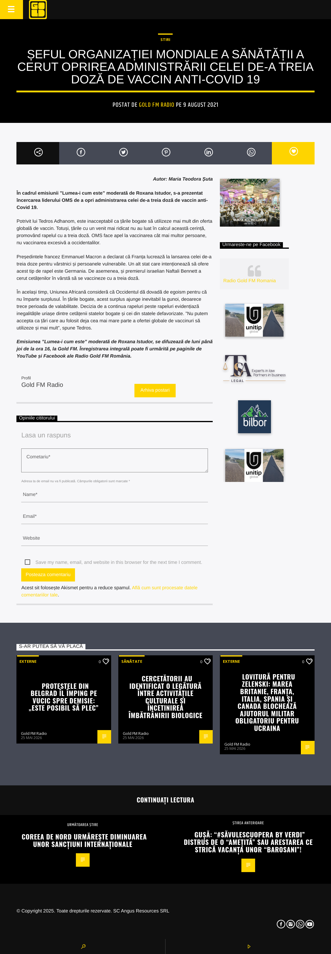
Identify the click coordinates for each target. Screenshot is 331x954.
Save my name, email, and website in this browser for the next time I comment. (118, 562)
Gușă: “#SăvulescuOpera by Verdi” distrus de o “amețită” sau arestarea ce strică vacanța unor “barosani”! (248, 841)
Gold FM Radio (156, 105)
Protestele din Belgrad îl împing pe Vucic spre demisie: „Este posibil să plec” (64, 697)
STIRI (165, 39)
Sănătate (131, 661)
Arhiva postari (155, 390)
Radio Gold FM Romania (249, 280)
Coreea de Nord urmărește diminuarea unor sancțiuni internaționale (84, 840)
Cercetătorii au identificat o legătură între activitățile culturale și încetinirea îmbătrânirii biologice (165, 696)
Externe (27, 661)
